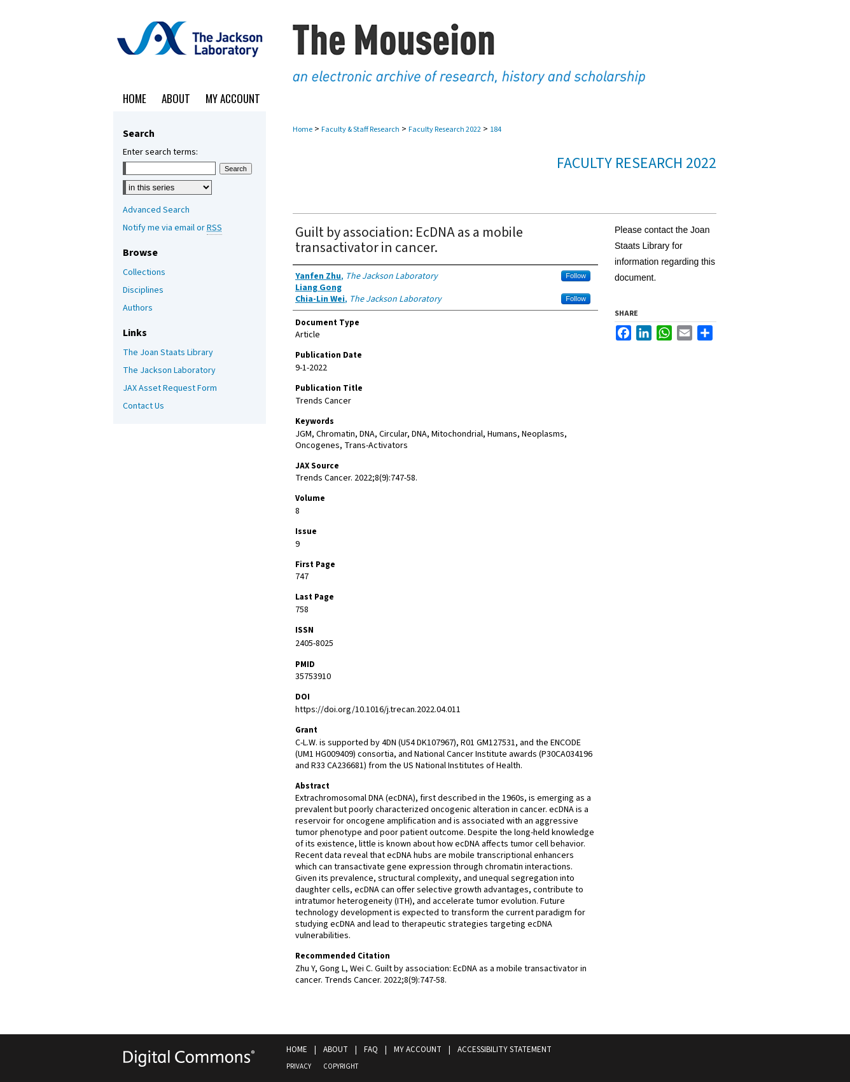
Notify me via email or (172, 227)
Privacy (298, 1066)
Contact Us (143, 406)
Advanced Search (156, 210)
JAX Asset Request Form (170, 388)
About (335, 1049)
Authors (138, 308)
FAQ (371, 1049)
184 (495, 129)
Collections (144, 272)
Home (302, 129)
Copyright (340, 1066)
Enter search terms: (160, 152)
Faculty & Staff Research (360, 129)
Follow (576, 275)
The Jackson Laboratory (169, 370)
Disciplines (143, 290)
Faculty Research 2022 (444, 129)
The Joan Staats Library (168, 352)
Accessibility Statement (504, 1049)
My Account (418, 1049)
